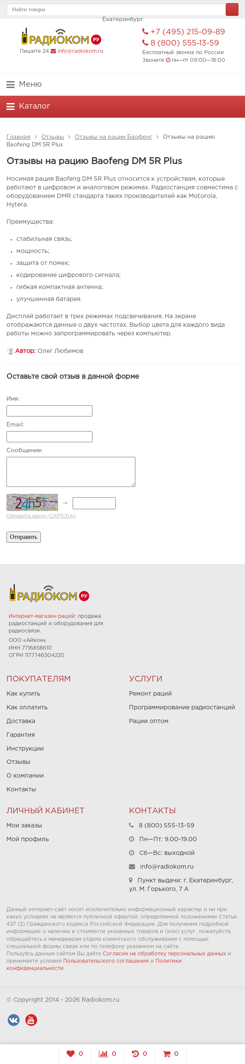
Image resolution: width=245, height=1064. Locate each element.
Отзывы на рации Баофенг (113, 137)
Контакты (21, 789)
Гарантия (20, 735)
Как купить (23, 693)
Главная (18, 137)
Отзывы (52, 137)
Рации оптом (148, 721)
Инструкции (25, 748)
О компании (25, 775)
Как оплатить (27, 707)
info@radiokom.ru (80, 51)
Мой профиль (27, 839)
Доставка (20, 721)
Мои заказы (24, 825)
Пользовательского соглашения (106, 961)
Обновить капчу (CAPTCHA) (41, 516)
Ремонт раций (150, 693)
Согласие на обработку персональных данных (164, 954)
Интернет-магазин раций (42, 616)
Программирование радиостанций (182, 707)
